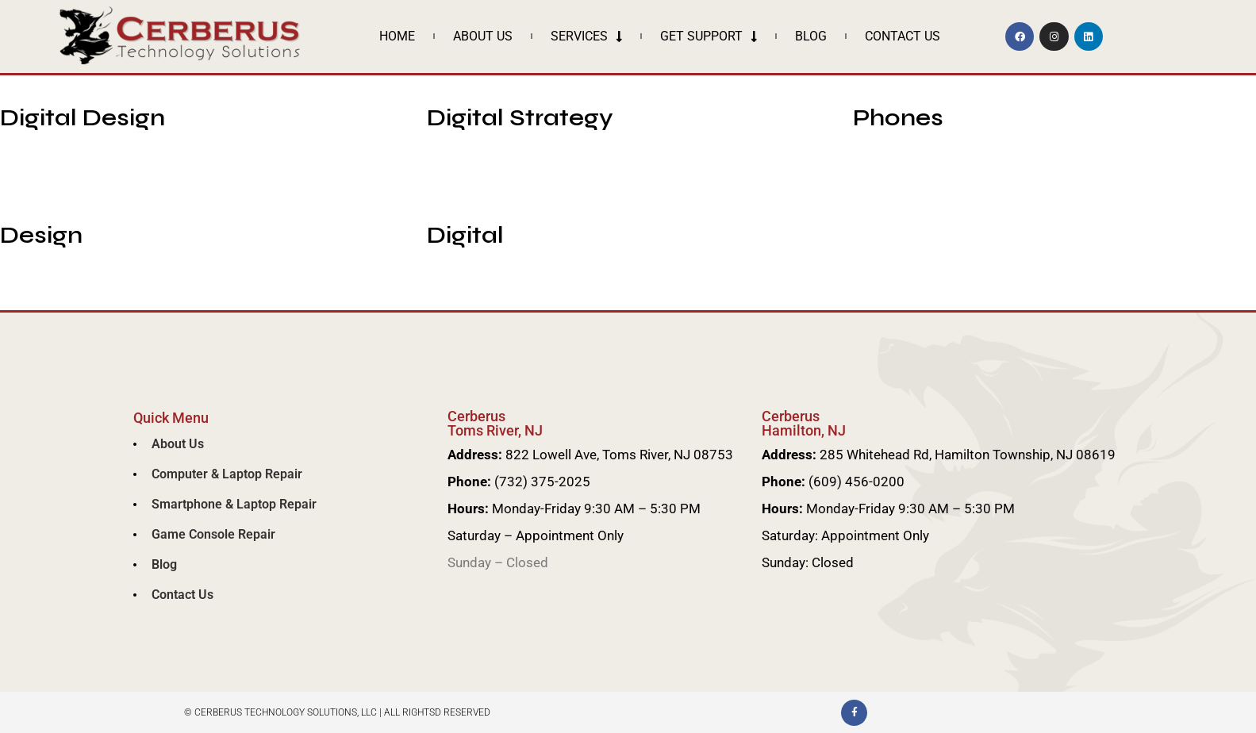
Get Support (708, 36)
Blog (811, 36)
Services (586, 36)
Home (397, 36)
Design (41, 235)
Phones (898, 117)
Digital (465, 235)
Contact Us (902, 36)
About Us (483, 36)
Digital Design (82, 117)
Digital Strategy (520, 117)
